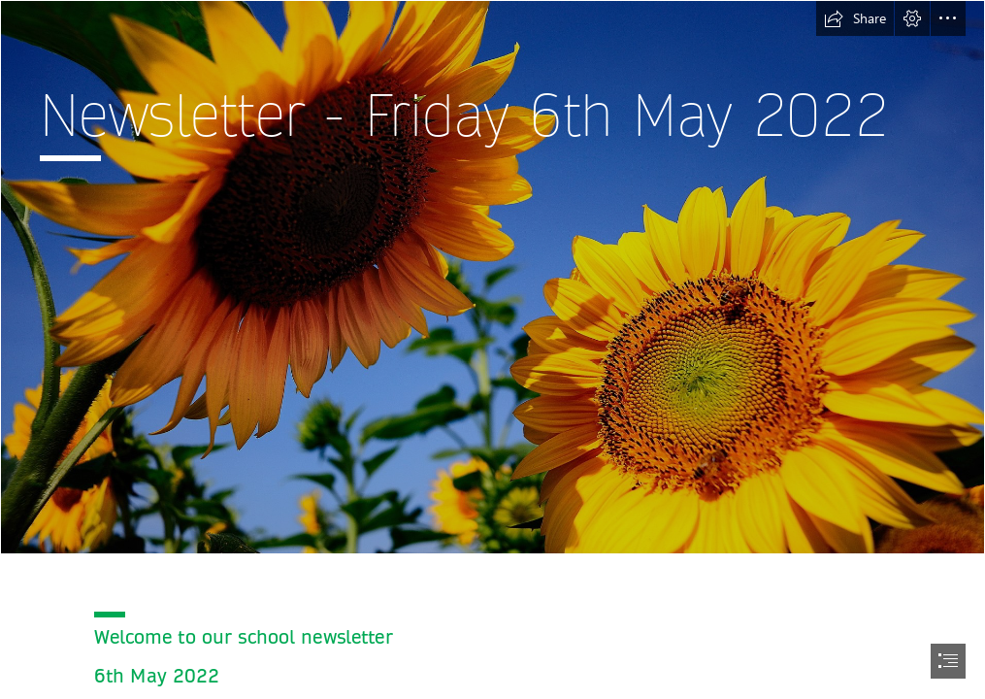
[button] (855, 18)
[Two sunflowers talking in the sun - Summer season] (492, 277)
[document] (492, 349)
